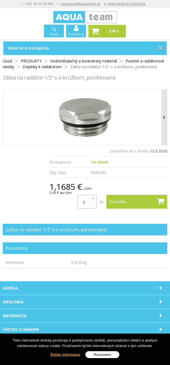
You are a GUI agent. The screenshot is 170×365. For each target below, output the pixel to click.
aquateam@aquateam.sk (80, 3)
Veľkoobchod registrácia (126, 3)
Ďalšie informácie (65, 355)
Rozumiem (102, 355)
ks (102, 201)
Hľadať (54, 34)
